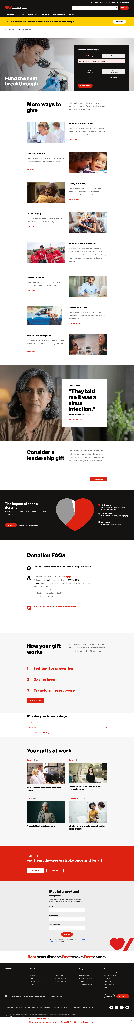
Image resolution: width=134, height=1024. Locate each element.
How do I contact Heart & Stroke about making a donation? (59, 568)
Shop (105, 987)
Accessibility (67, 1007)
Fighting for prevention (54, 668)
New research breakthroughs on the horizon (44, 789)
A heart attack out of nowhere (41, 826)
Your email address (54, 924)
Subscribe (67, 934)
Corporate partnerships (36, 981)
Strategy (32, 972)
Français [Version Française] (109, 996)
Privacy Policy (81, 939)
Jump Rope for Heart (110, 975)
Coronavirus (82, 972)
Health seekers (74, 798)
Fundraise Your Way (109, 981)
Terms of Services (56, 941)
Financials (33, 978)
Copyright (39, 1007)
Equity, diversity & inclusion (80, 1007)
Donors (29, 760)
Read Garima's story (76, 419)
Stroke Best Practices (85, 984)
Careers (32, 984)
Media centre (58, 972)
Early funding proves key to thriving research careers (85, 787)
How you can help (15, 29)
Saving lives (44, 679)
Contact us (8, 971)
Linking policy (47, 1007)
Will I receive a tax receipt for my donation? (51, 607)
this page (67, 577)
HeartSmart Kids (109, 984)
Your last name (53, 915)
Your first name (53, 907)
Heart (29, 798)
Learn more (98, 479)
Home (7, 29)
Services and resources (86, 978)
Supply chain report (21, 1007)
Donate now (119, 21)
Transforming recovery (54, 690)
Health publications (85, 975)
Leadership (33, 975)
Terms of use (31, 1007)
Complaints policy (58, 1007)
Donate (35, 870)
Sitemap (91, 1007)
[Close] (128, 21)
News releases (59, 975)
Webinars (82, 981)
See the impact (35, 700)
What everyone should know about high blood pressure (87, 827)
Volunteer (55, 870)
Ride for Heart (108, 978)
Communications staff (61, 981)
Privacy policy (10, 1007)
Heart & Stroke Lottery (110, 972)
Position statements (60, 978)
